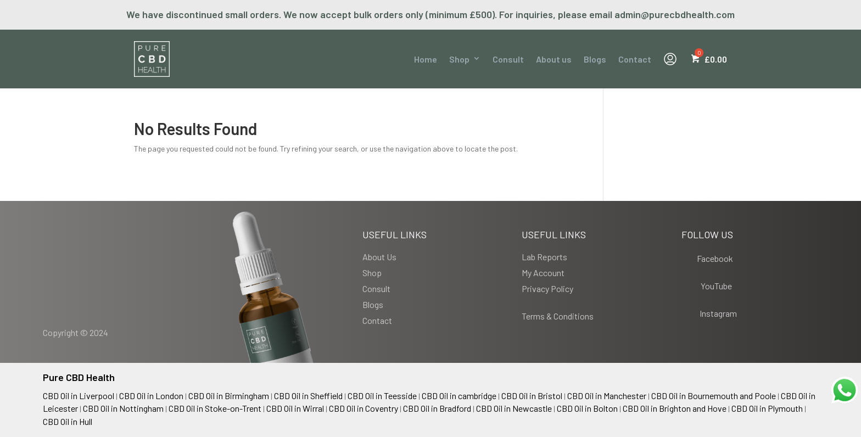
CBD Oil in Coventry (363, 408)
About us (554, 59)
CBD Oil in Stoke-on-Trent (215, 408)
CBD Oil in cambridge (459, 395)
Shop (459, 59)
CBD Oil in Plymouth (767, 408)
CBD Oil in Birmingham (228, 395)
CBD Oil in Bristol (531, 395)
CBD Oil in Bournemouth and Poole (713, 395)
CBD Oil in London (151, 395)
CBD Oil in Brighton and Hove (674, 408)
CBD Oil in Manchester (606, 395)
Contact (634, 59)
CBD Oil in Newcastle (514, 408)
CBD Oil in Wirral (295, 408)
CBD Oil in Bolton (587, 408)
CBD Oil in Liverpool (78, 395)
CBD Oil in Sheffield (308, 395)
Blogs (595, 59)
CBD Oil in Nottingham (123, 408)
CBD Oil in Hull (67, 421)
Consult (508, 59)
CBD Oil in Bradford (437, 408)
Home (425, 59)
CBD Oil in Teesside (382, 395)
